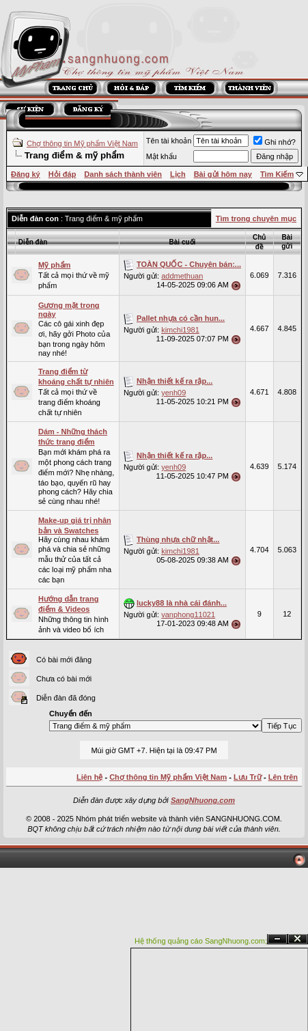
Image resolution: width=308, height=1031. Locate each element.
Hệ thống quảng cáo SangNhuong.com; (201, 941)
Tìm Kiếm (277, 174)
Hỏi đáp (62, 174)
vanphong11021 (188, 614)
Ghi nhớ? (274, 142)
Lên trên (283, 777)
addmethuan (182, 276)
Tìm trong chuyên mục (256, 218)
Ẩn (277, 939)
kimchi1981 (180, 330)
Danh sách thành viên (123, 174)
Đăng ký (25, 174)
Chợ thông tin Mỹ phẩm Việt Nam (82, 143)
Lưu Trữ (248, 777)
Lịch (178, 174)
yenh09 (173, 393)
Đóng (298, 939)
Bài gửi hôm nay (223, 174)
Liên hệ (89, 777)
